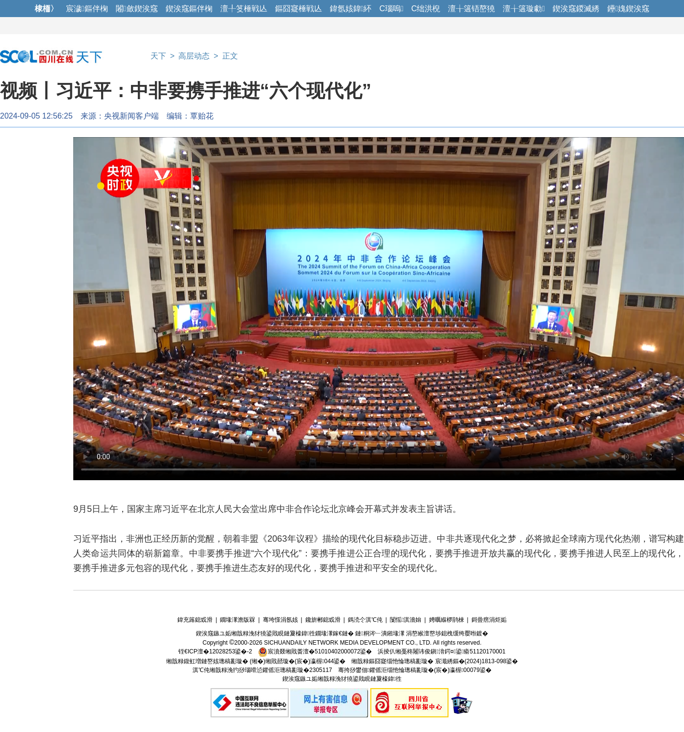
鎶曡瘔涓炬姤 (489, 619)
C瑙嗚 (391, 8)
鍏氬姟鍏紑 (351, 8)
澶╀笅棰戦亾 (243, 8)
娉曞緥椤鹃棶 (446, 619)
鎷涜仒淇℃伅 (365, 619)
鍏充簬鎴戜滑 (195, 619)
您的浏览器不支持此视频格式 (378, 308)
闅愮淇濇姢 (405, 619)
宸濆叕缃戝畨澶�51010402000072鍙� (315, 651)
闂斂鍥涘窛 (137, 8)
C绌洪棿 (426, 8)
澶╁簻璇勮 (524, 8)
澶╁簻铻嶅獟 (471, 8)
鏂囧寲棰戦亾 (298, 8)
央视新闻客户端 (131, 116)
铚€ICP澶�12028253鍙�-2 (215, 651)
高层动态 (194, 56)
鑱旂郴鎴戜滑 (323, 619)
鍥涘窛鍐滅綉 (576, 8)
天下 (158, 56)
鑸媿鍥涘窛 (628, 8)
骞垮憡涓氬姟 (280, 619)
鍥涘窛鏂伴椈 (189, 8)
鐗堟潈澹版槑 (237, 619)
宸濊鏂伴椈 (87, 8)
